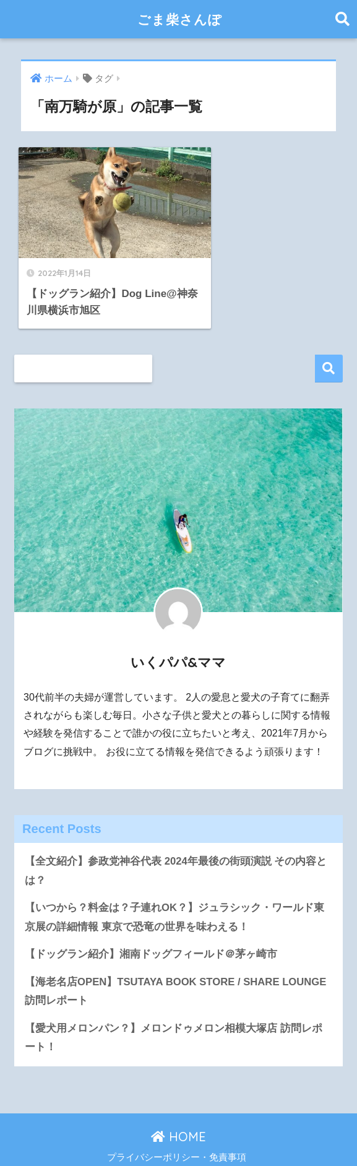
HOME (178, 1113)
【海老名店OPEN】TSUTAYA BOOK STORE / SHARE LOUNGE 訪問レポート (176, 967)
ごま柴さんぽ (180, 19)
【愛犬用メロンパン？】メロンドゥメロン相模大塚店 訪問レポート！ (173, 1014)
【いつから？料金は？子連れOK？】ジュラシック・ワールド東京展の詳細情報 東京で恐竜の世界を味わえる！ (174, 893)
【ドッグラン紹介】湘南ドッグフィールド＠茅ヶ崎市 (151, 930)
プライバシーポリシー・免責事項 (176, 1134)
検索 (329, 344)
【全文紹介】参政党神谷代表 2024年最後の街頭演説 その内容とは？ (176, 846)
